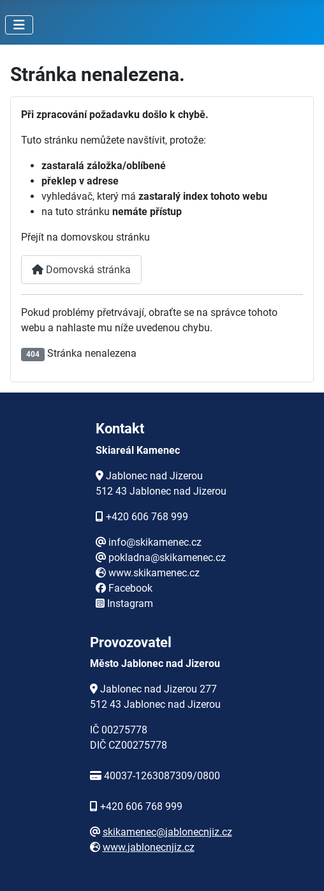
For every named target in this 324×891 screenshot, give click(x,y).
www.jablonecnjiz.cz (149, 847)
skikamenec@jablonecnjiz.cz (167, 832)
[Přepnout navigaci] (19, 24)
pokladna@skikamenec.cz (167, 557)
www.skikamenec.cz (154, 573)
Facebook (130, 588)
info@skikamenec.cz (155, 542)
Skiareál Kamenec (138, 450)
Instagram (130, 603)
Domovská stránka (81, 270)
